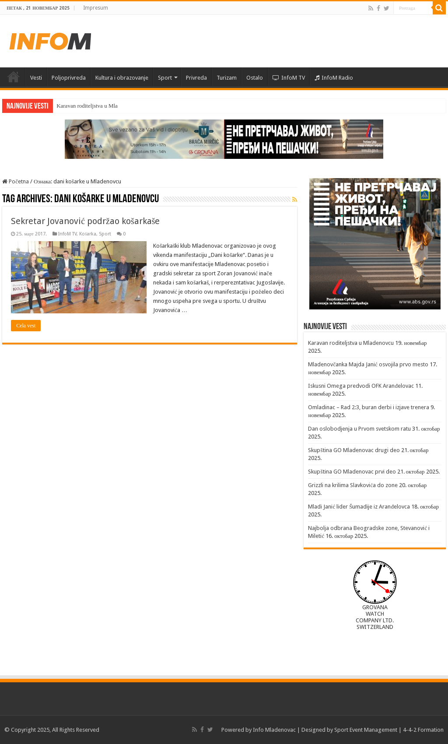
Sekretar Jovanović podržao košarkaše (85, 221)
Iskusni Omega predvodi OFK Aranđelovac (361, 386)
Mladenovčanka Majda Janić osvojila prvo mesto (368, 364)
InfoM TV (289, 77)
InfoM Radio (334, 77)
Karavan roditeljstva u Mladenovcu (351, 343)
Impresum (95, 8)
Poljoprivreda (69, 77)
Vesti (36, 77)
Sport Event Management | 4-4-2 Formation (389, 729)
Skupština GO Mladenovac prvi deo (352, 471)
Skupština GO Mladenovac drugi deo (353, 450)
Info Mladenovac (274, 729)
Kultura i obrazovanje (121, 77)
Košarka (87, 234)
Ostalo (254, 77)
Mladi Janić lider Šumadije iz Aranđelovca (359, 506)
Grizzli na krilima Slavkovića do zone (353, 485)
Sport (165, 77)
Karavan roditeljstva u (81, 105)
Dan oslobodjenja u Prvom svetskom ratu (359, 428)
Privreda (196, 77)
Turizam (227, 77)
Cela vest (25, 326)
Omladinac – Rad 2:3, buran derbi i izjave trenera (368, 407)
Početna (13, 76)
